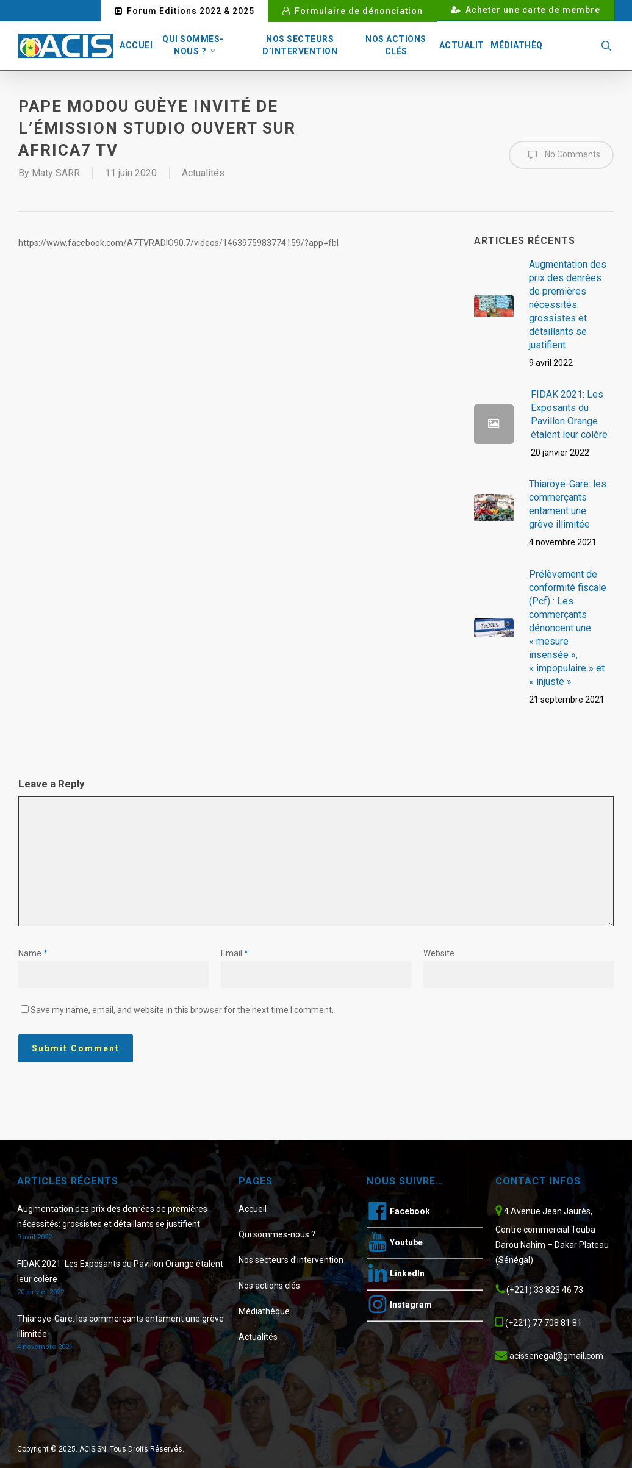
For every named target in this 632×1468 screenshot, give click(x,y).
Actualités (203, 173)
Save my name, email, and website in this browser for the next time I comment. (182, 1010)
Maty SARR (56, 173)
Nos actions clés (269, 1286)
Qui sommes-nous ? (277, 1234)
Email (234, 953)
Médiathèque (264, 1311)
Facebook (410, 1211)
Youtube (406, 1242)
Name (33, 953)
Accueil (253, 1209)
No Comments (561, 155)
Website (438, 953)
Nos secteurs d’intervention (291, 1260)
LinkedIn (407, 1273)
